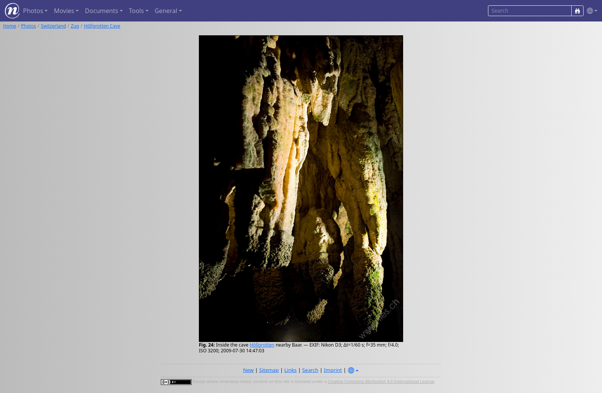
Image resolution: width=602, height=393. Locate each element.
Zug (75, 26)
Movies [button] (64, 11)
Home (9, 26)
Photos (28, 26)
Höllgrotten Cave (102, 26)
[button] (590, 11)
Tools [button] (136, 11)
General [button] (166, 11)
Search (310, 370)
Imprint (333, 370)
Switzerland (53, 26)
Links (290, 370)
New (248, 370)
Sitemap (269, 370)
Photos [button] (33, 11)
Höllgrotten (262, 345)
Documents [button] (101, 11)
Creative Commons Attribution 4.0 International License (380, 381)
